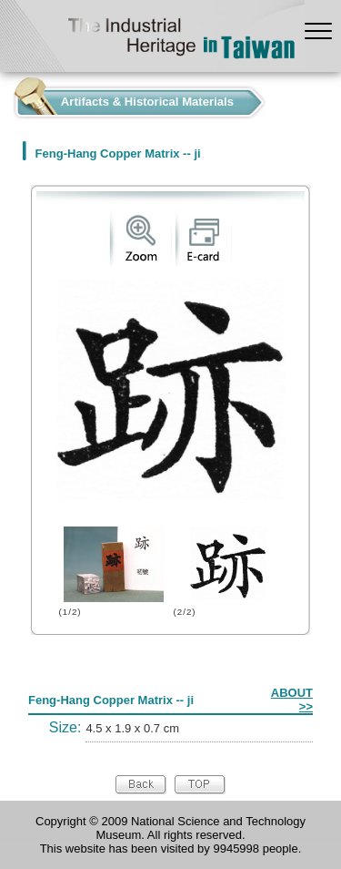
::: (5, 98)
